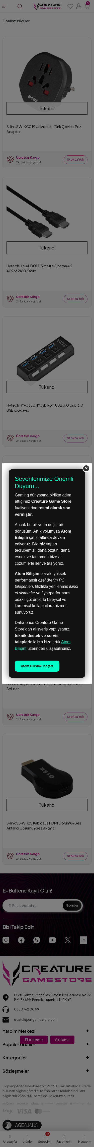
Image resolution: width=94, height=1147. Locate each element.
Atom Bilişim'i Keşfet (37, 666)
